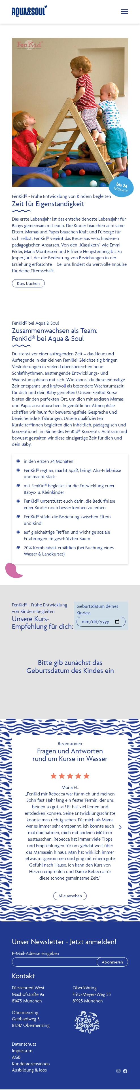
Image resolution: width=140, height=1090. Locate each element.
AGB (16, 1057)
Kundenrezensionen (31, 1064)
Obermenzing (25, 1013)
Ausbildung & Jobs (29, 1070)
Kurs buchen (29, 283)
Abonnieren (111, 962)
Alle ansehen (70, 896)
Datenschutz (24, 1044)
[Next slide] (120, 827)
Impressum (22, 1051)
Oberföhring (85, 988)
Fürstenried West (28, 988)
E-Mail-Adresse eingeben (35, 954)
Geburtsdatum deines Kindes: (97, 610)
